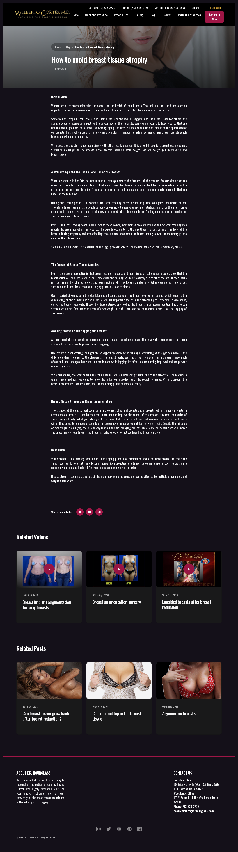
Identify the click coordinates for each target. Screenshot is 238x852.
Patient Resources (189, 15)
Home (75, 15)
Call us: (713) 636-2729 (105, 8)
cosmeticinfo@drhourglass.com (194, 811)
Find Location (216, 8)
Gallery (139, 15)
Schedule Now (215, 17)
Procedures (121, 15)
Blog (152, 15)
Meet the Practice (96, 15)
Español (199, 8)
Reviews (166, 15)
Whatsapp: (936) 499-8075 (173, 8)
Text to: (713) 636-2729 (137, 8)
